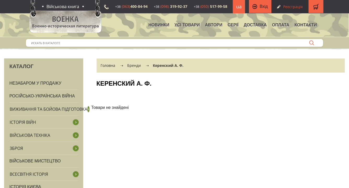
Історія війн (23, 122)
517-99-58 (210, 6)
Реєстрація (293, 6)
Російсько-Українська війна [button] (42, 96)
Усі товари (187, 25)
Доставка (255, 25)
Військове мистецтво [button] (35, 161)
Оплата (280, 25)
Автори (214, 25)
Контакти (305, 25)
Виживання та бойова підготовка (48, 109)
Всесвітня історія (29, 174)
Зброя (16, 148)
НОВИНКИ (158, 25)
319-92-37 (170, 6)
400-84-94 (131, 6)
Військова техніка (30, 135)
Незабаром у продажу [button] (35, 83)
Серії (233, 25)
